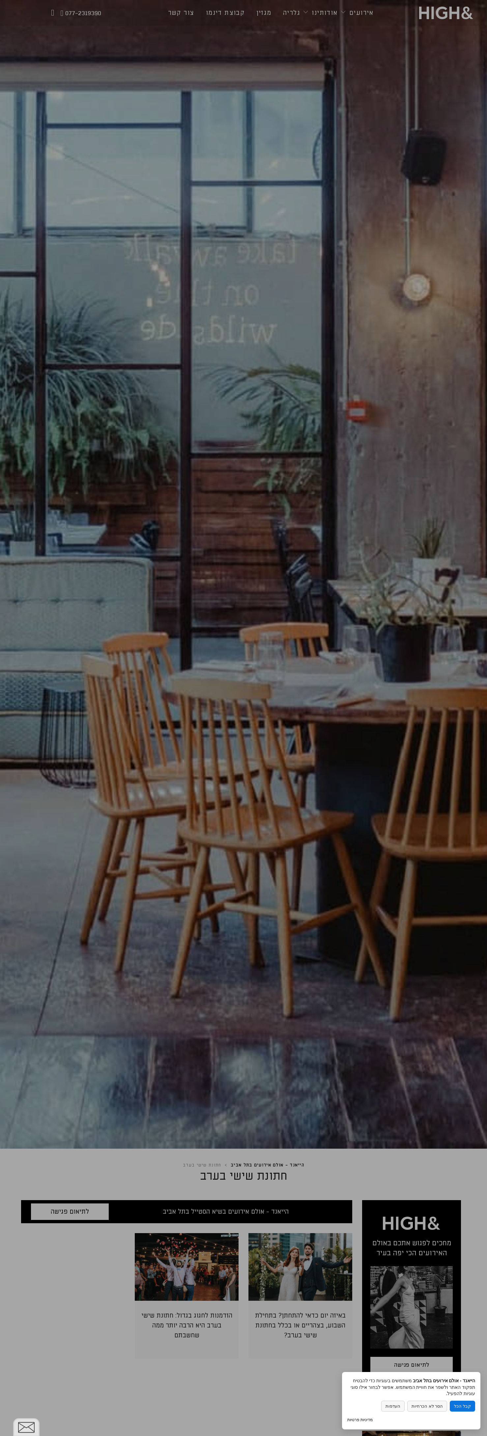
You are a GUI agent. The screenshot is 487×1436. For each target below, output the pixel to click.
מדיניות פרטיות (360, 1419)
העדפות (393, 1406)
